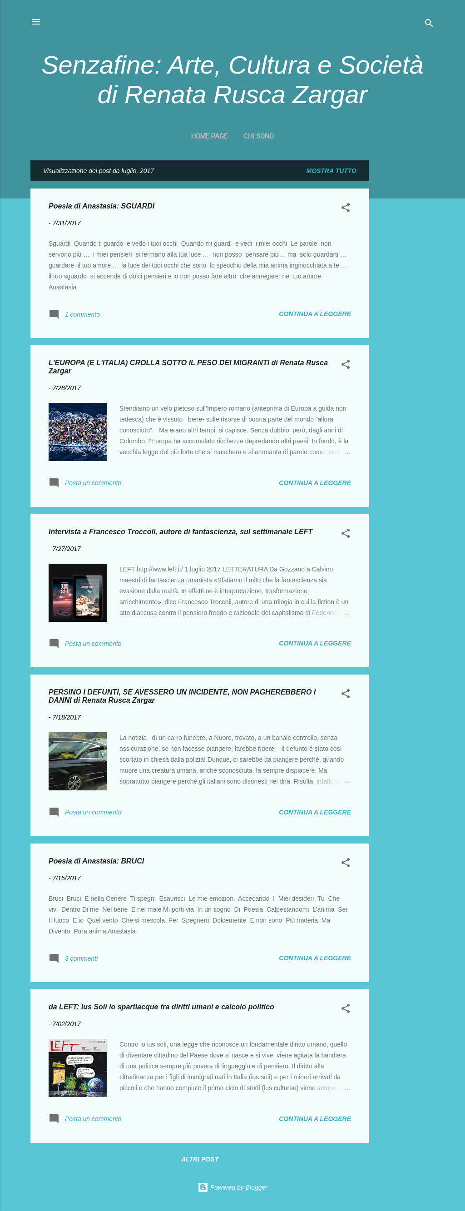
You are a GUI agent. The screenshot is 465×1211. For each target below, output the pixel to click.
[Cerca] (429, 25)
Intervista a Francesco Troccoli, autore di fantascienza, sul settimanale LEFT (180, 532)
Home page (209, 136)
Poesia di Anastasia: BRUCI (96, 861)
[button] (345, 209)
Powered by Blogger (232, 1187)
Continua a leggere (315, 314)
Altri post (199, 1159)
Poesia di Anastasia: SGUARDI (101, 206)
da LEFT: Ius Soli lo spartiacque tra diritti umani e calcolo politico (161, 1007)
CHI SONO (258, 136)
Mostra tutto (331, 170)
